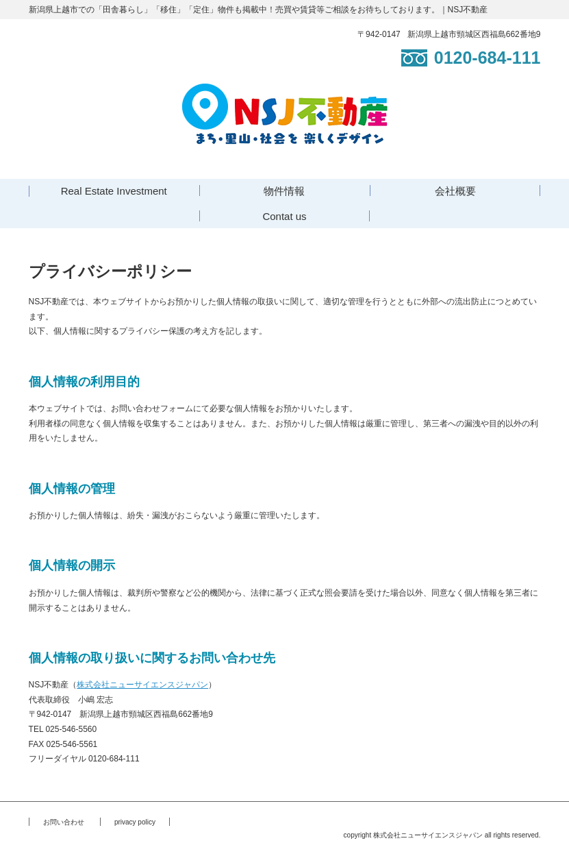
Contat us (284, 216)
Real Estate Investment (114, 191)
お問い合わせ (63, 822)
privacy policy (134, 822)
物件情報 (284, 191)
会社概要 (455, 191)
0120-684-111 (471, 57)
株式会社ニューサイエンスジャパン (142, 684)
